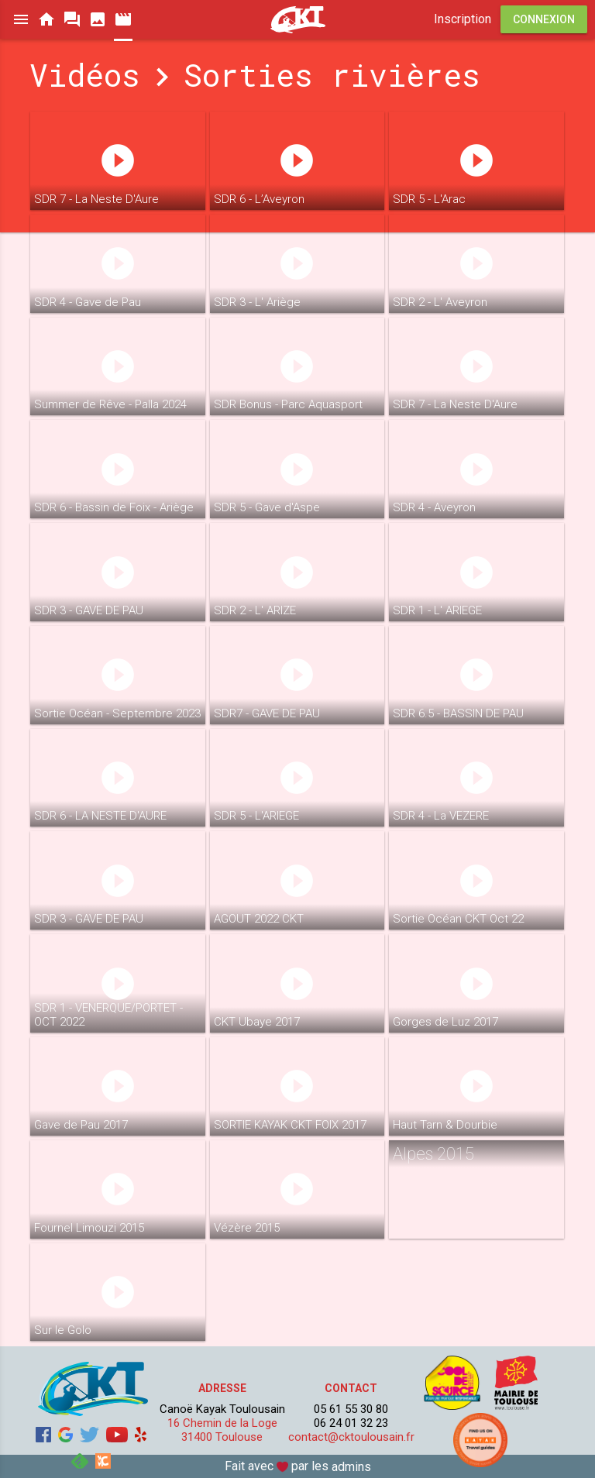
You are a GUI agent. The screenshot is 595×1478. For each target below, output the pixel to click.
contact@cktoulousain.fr (351, 1437)
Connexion (544, 19)
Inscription (462, 19)
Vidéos (84, 74)
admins (351, 1466)
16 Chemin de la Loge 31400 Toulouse (222, 1430)
